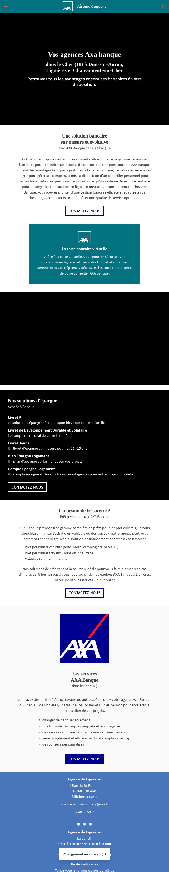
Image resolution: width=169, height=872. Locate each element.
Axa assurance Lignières (84, 869)
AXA (116, 561)
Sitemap (84, 864)
